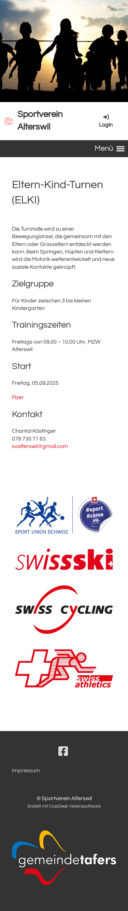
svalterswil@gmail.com (40, 446)
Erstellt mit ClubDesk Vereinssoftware (64, 806)
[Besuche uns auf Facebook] (63, 752)
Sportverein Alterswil (40, 121)
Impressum (26, 770)
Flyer (18, 397)
